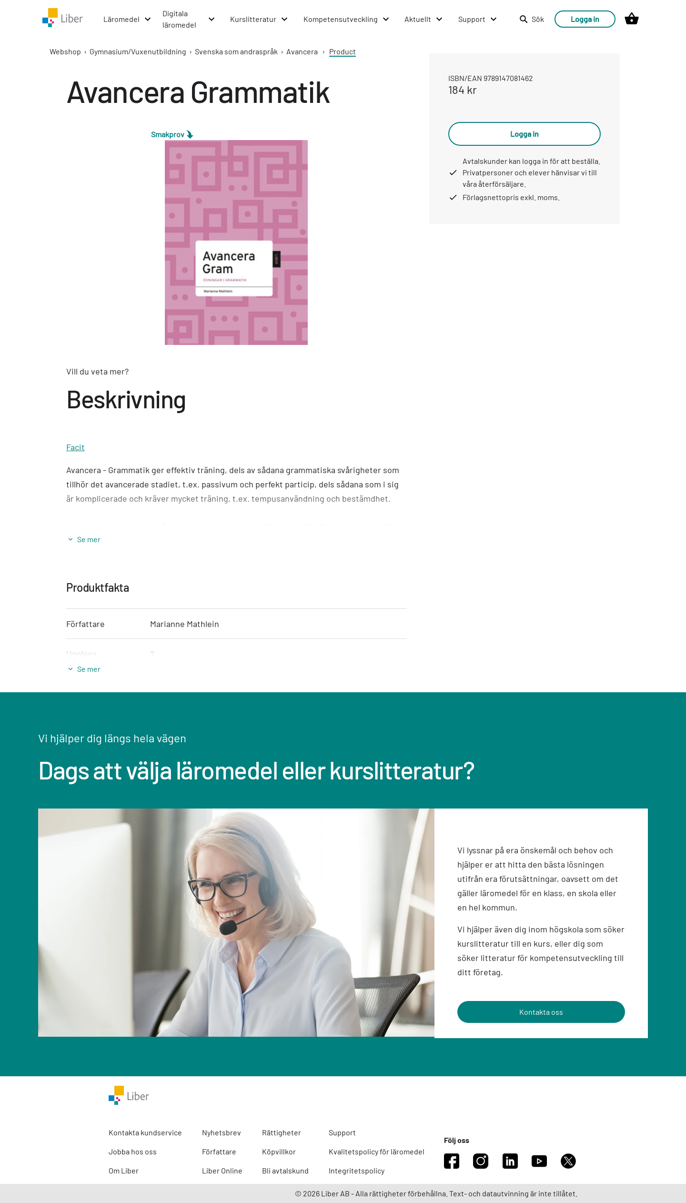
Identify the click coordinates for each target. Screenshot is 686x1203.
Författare (219, 1151)
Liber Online (222, 1170)
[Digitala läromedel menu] (189, 19)
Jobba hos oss (133, 1151)
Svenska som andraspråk (236, 51)
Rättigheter (281, 1132)
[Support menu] (478, 19)
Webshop (65, 51)
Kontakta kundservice (145, 1132)
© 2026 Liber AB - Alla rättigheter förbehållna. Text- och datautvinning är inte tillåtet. (436, 1193)
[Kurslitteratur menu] (259, 19)
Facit (75, 447)
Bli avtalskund (285, 1170)
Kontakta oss (541, 1011)
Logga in (585, 18)
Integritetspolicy (356, 1170)
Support (342, 1132)
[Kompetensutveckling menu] (346, 19)
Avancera (302, 51)
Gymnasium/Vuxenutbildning (138, 51)
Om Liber (124, 1170)
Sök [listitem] (531, 18)
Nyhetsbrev (221, 1132)
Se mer (89, 539)
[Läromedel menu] (127, 19)
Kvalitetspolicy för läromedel (376, 1151)
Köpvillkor (279, 1151)
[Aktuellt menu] (424, 19)
